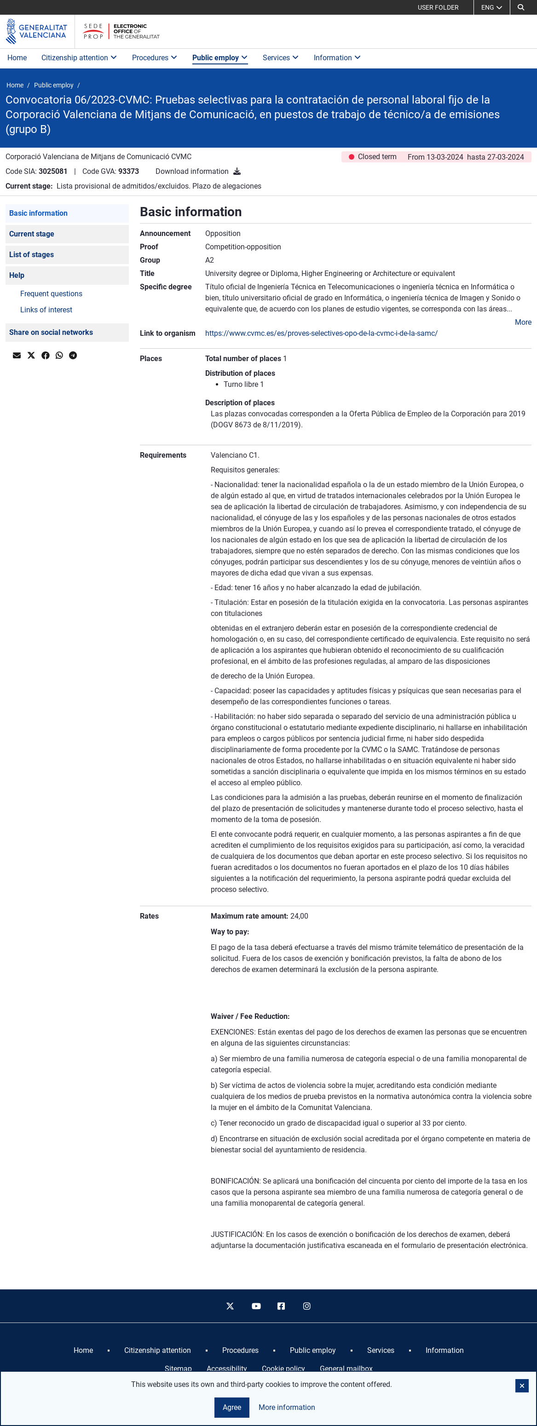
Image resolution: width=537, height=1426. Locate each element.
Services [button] (281, 57)
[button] (520, 7)
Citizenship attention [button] (79, 57)
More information (287, 1407)
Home (17, 57)
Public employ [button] (220, 57)
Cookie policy (283, 1368)
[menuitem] (83, 1350)
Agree (232, 1407)
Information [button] (337, 57)
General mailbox (346, 1368)
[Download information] (237, 171)
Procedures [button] (155, 57)
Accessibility (227, 1368)
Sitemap (178, 1368)
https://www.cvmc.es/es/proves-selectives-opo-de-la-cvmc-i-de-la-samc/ (321, 333)
